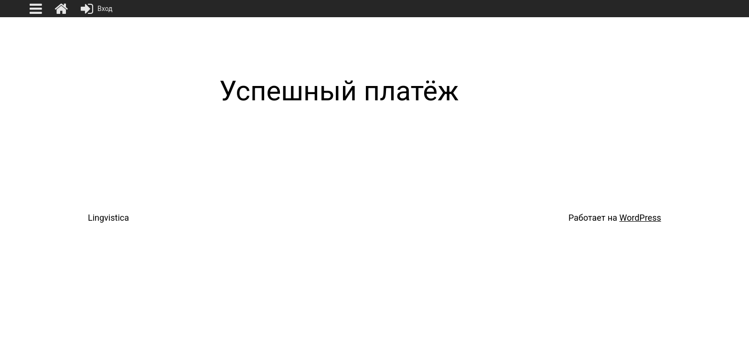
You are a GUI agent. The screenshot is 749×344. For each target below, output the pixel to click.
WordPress (640, 218)
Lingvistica (108, 218)
